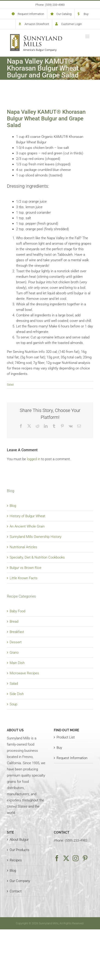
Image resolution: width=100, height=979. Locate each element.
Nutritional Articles (23, 547)
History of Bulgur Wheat (27, 516)
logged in (33, 459)
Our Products (19, 850)
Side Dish (17, 694)
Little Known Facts (23, 578)
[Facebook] (57, 858)
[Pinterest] (85, 858)
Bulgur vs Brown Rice (25, 568)
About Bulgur (19, 839)
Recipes (16, 860)
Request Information (72, 758)
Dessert (16, 642)
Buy (59, 748)
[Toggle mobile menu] (87, 36)
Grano (14, 652)
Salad (10, 384)
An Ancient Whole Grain (27, 526)
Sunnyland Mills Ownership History (35, 537)
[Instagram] (76, 858)
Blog (13, 506)
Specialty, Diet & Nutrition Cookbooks (37, 557)
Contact (16, 891)
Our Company (20, 881)
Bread (14, 621)
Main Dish (17, 663)
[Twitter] (66, 858)
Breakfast (17, 632)
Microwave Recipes (24, 673)
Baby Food (17, 611)
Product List (66, 737)
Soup (13, 704)
